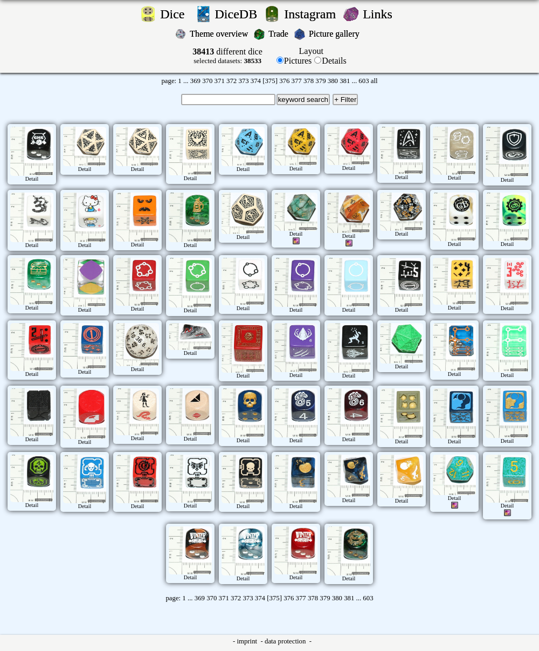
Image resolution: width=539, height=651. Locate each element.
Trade (279, 33)
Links (381, 14)
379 (320, 81)
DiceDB (238, 14)
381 (345, 81)
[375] (270, 81)
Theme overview (220, 33)
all (374, 81)
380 (333, 81)
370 (207, 81)
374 (256, 81)
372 (231, 81)
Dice (175, 14)
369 (195, 81)
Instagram (311, 14)
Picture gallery (336, 33)
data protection (286, 641)
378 (308, 81)
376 (284, 81)
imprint (248, 641)
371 (220, 81)
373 (243, 81)
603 (363, 81)
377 (297, 81)
